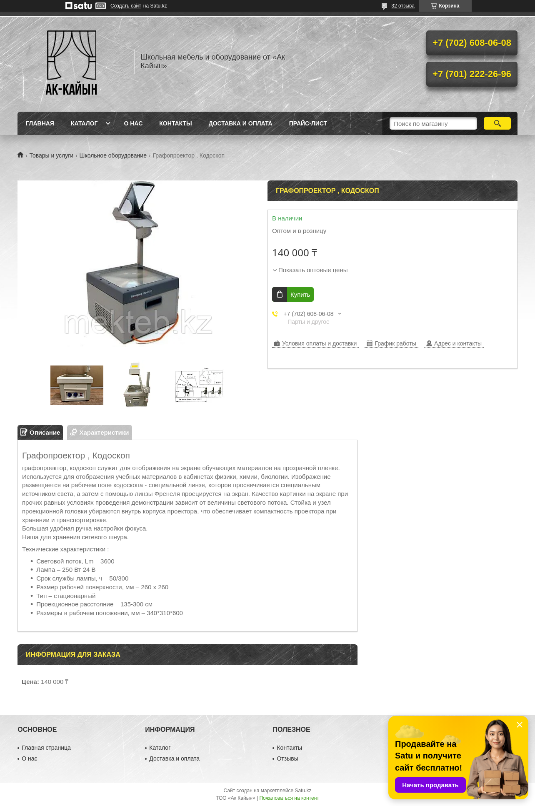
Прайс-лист (308, 123)
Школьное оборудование (113, 155)
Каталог (84, 123)
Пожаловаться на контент (289, 798)
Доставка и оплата (240, 123)
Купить (300, 294)
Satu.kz (303, 790)
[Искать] (497, 123)
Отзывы (287, 758)
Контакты (175, 123)
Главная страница (46, 747)
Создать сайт (125, 6)
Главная (40, 123)
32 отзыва (403, 6)
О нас (133, 123)
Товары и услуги (51, 155)
